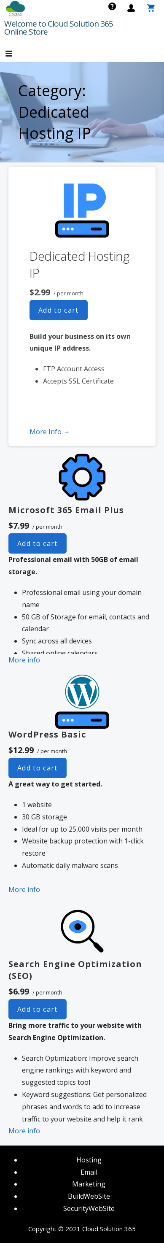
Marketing (88, 1184)
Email (89, 1172)
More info (24, 660)
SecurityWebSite (89, 1208)
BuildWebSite (89, 1196)
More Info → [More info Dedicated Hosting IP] (50, 431)
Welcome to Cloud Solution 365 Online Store (58, 27)
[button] (16, 54)
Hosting (89, 1160)
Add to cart (58, 310)
